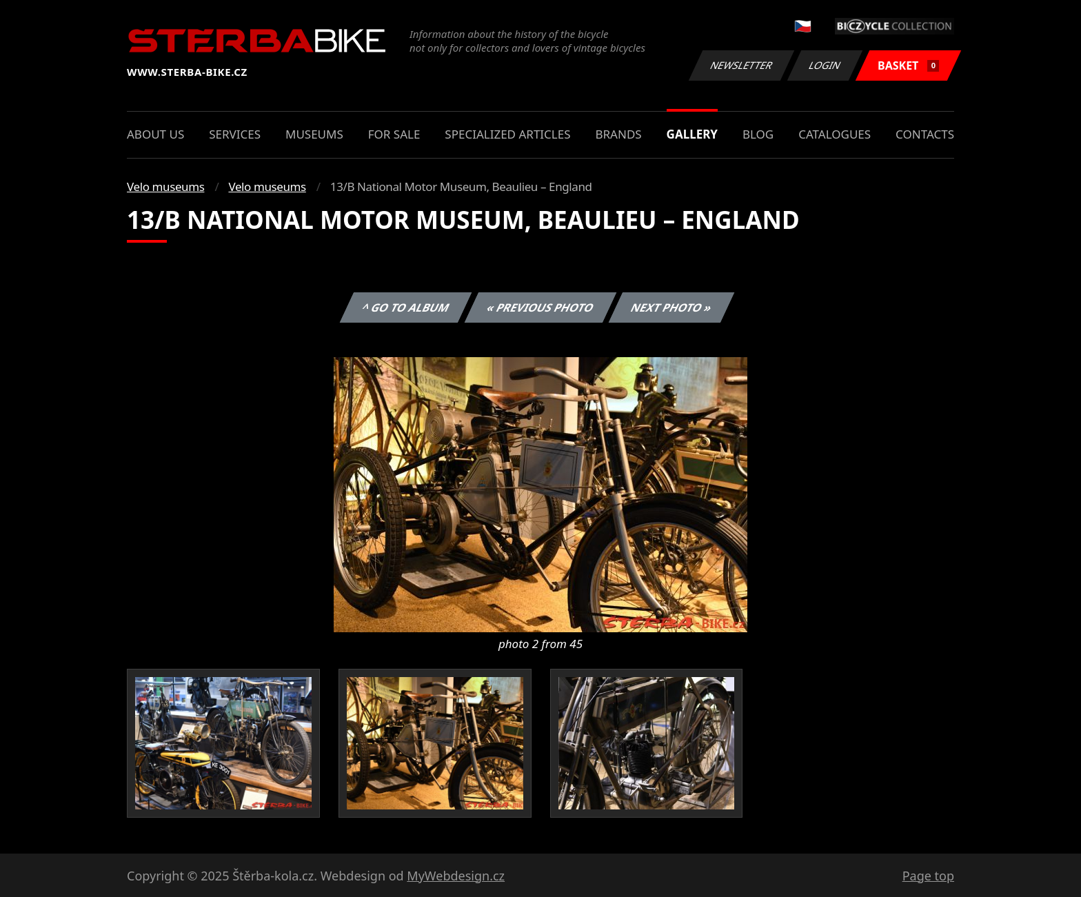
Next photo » (671, 307)
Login (825, 65)
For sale (394, 134)
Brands (618, 134)
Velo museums (165, 186)
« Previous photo (540, 307)
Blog (758, 134)
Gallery (692, 134)
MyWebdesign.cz (456, 875)
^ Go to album (405, 307)
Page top (928, 875)
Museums (314, 134)
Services (235, 134)
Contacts (925, 134)
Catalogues (834, 134)
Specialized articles (507, 134)
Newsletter (741, 65)
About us (155, 134)
